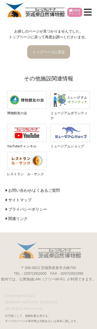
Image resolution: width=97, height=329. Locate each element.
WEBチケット (75, 12)
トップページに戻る (48, 52)
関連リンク (18, 219)
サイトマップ (20, 200)
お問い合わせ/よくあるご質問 (34, 190)
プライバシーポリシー (27, 209)
